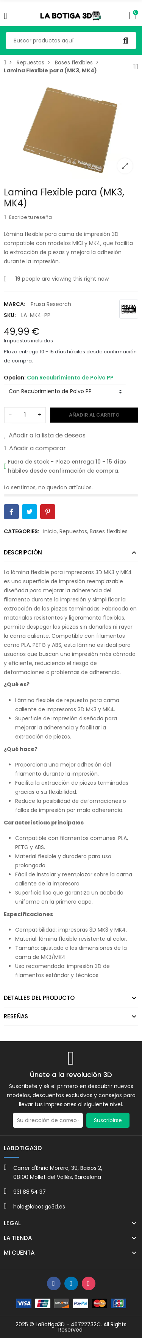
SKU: (10, 315)
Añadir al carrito (94, 414)
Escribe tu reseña (28, 217)
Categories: (21, 531)
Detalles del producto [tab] (39, 998)
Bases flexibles (109, 531)
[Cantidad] (25, 415)
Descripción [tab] (23, 552)
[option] (71, 128)
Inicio (50, 531)
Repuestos (73, 531)
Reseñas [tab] (16, 1016)
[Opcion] (65, 391)
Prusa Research (51, 304)
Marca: (14, 304)
